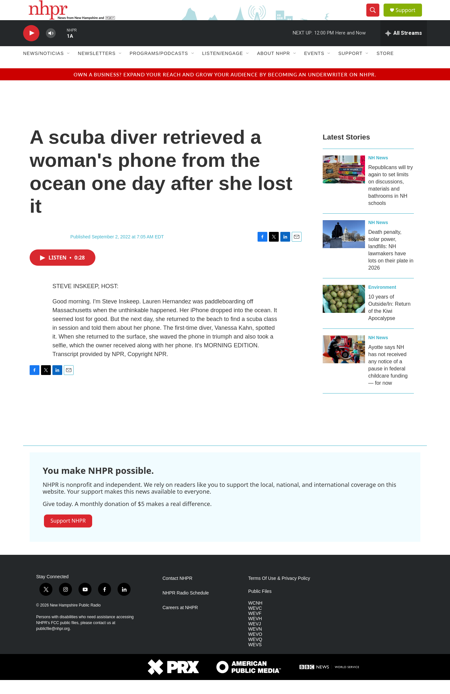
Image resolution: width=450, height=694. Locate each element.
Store (385, 67)
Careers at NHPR (180, 622)
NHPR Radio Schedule (185, 607)
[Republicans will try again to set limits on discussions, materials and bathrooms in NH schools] (344, 183)
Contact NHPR (177, 592)
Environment (382, 301)
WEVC (255, 622)
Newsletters (97, 67)
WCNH (255, 617)
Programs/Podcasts (159, 67)
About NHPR (273, 67)
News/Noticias (43, 67)
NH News (378, 171)
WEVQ (255, 653)
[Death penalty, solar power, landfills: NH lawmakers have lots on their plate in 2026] (344, 248)
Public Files (260, 605)
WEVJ (254, 637)
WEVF (254, 627)
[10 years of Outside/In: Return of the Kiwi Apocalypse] (344, 313)
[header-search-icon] (375, 17)
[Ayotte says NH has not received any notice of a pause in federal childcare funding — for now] (344, 363)
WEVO (255, 648)
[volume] (50, 47)
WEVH (255, 632)
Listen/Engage (222, 67)
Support (409, 17)
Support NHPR (68, 534)
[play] (31, 47)
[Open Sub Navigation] (68, 67)
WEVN (255, 643)
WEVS (254, 658)
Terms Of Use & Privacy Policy (279, 592)
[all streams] (403, 47)
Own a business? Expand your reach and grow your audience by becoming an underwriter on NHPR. (225, 88)
